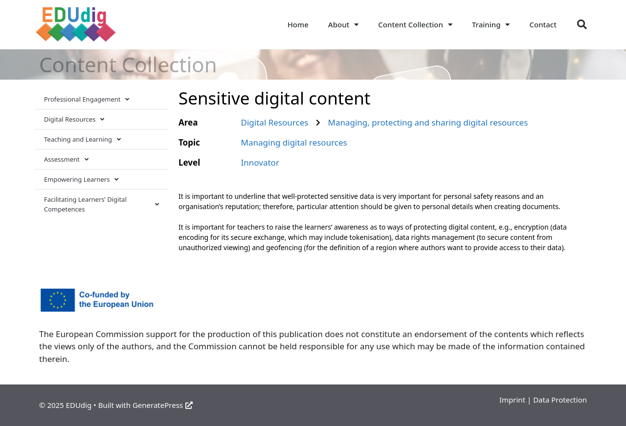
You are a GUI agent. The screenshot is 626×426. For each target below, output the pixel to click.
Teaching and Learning (82, 139)
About (343, 24)
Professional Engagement (86, 99)
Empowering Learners (81, 179)
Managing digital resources (294, 142)
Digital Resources (74, 119)
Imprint (512, 400)
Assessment (66, 159)
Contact (543, 24)
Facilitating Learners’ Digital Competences (101, 204)
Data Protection (560, 400)
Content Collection (415, 24)
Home (298, 24)
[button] (582, 24)
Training (491, 24)
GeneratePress (163, 405)
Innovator (260, 162)
